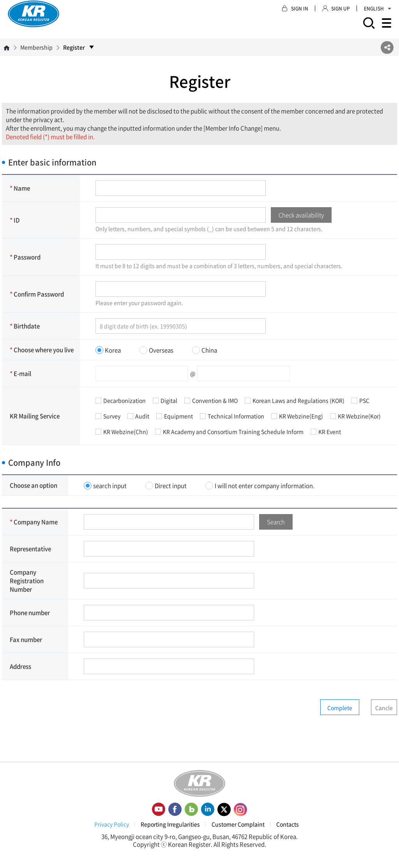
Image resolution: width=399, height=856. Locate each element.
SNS (387, 47)
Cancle (384, 708)
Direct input (166, 485)
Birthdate (25, 326)
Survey (107, 416)
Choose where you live (42, 349)
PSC (360, 400)
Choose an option (33, 485)
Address (20, 666)
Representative (30, 548)
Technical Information (232, 416)
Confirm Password (37, 294)
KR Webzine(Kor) (355, 416)
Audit (138, 416)
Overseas (156, 350)
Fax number (26, 639)
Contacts (287, 824)
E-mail (20, 373)
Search (276, 522)
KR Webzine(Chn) (121, 431)
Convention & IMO (211, 400)
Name (20, 188)
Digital (165, 400)
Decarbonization (120, 400)
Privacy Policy (111, 824)
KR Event (326, 431)
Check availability (301, 215)
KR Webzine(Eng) (297, 416)
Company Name (34, 522)
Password (25, 257)
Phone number (30, 612)
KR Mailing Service (35, 416)
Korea (108, 350)
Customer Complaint (238, 824)
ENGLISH (377, 8)
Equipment (174, 416)
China (204, 350)
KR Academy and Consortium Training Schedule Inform (229, 431)
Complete (339, 708)
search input (105, 485)
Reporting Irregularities (170, 824)
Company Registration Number (27, 581)
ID (14, 220)
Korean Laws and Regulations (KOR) (294, 400)
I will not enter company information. (259, 485)
